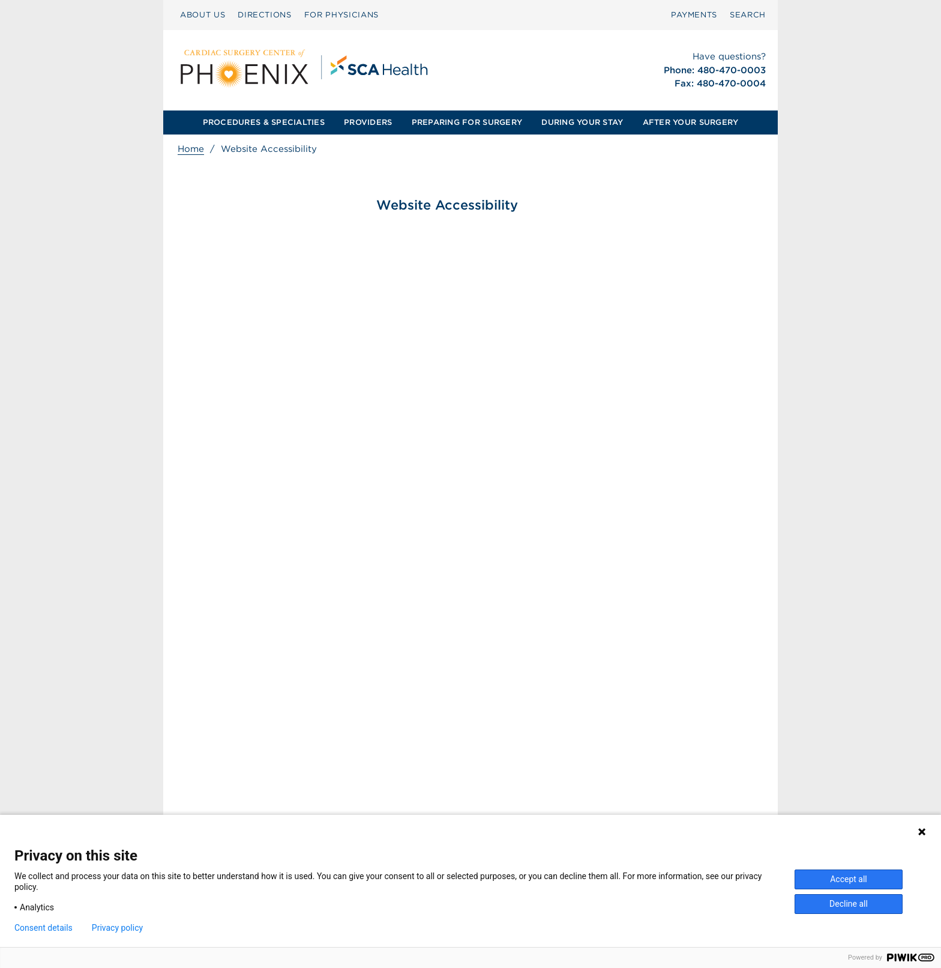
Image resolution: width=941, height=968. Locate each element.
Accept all (848, 879)
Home (191, 149)
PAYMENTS (694, 14)
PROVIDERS (368, 122)
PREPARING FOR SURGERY (467, 122)
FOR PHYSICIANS (341, 14)
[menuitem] (202, 15)
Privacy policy (117, 928)
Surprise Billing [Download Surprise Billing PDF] (392, 783)
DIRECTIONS (265, 14)
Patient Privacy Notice (399, 808)
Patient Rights (383, 795)
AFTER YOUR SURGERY (691, 122)
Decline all (848, 904)
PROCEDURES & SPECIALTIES (264, 122)
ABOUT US (202, 14)
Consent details (43, 928)
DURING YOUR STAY (582, 122)
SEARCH (748, 14)
